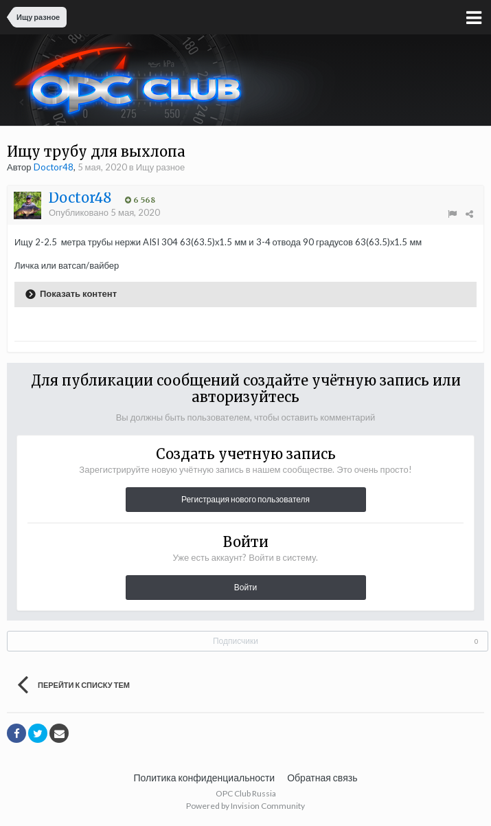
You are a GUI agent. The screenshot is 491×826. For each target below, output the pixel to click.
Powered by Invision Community (245, 806)
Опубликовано (104, 212)
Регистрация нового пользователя (245, 499)
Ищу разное (160, 166)
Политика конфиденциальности (204, 777)
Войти (246, 587)
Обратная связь (322, 777)
